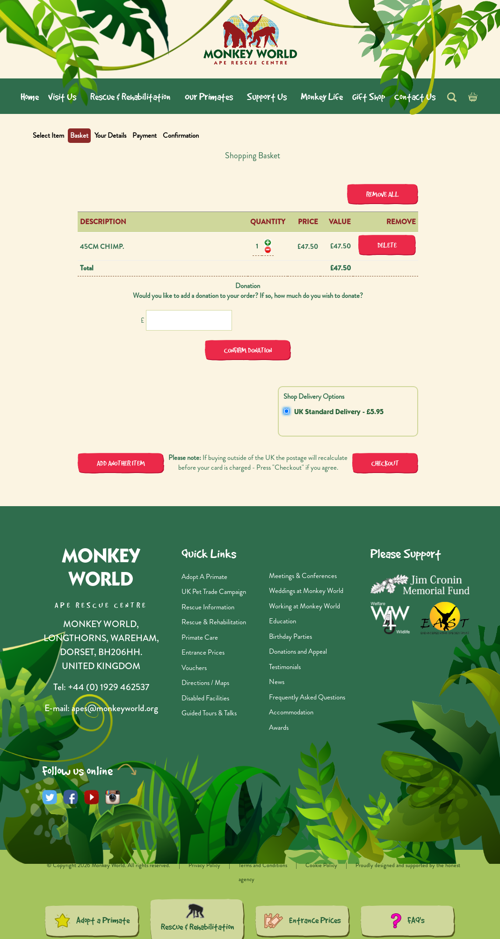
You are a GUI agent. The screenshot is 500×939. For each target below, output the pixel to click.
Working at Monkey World (304, 606)
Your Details (110, 135)
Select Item (48, 135)
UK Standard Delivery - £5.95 (339, 412)
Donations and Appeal (298, 651)
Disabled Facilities (205, 698)
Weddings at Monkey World (306, 591)
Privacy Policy (204, 865)
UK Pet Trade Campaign (213, 591)
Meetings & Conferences (303, 576)
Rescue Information (207, 607)
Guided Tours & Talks (209, 713)
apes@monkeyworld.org (115, 708)
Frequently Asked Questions (307, 697)
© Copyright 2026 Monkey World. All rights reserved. (109, 865)
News (276, 682)
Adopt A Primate (204, 577)
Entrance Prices (203, 652)
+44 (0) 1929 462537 (108, 687)
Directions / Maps (205, 683)
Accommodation (291, 712)
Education (282, 621)
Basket (79, 135)
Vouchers (194, 668)
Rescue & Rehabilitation (213, 622)
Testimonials (285, 667)
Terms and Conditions (264, 865)
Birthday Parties (290, 636)
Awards (279, 727)
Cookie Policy (322, 865)
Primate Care (199, 637)
